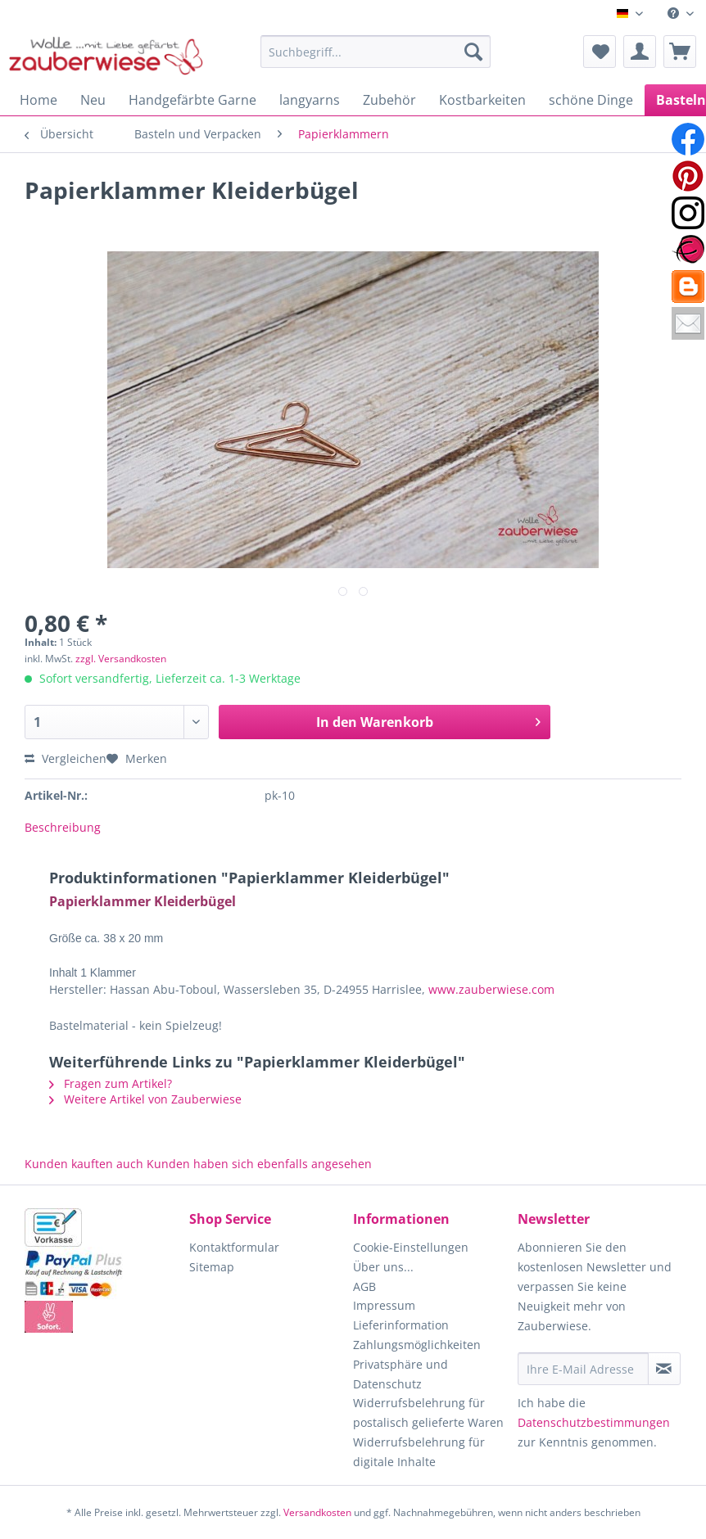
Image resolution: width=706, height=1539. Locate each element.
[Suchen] (473, 51)
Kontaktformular (234, 1247)
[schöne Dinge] (591, 99)
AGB (364, 1286)
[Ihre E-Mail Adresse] (583, 1368)
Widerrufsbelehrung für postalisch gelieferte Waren (428, 1412)
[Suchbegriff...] (375, 51)
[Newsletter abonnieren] (664, 1368)
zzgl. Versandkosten (120, 659)
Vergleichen (65, 758)
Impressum (384, 1305)
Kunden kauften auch (84, 1163)
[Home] (38, 99)
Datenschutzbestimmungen (594, 1422)
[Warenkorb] (679, 51)
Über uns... (383, 1267)
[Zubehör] (389, 99)
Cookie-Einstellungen (410, 1247)
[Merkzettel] (599, 51)
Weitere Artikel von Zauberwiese (145, 1099)
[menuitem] (680, 13)
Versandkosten (317, 1512)
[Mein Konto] (639, 51)
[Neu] (93, 99)
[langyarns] (309, 99)
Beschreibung (63, 827)
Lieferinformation (401, 1325)
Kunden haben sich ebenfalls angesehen (259, 1163)
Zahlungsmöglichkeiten (417, 1344)
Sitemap (211, 1267)
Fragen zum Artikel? (110, 1083)
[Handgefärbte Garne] (192, 99)
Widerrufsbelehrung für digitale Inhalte (419, 1451)
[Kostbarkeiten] (482, 99)
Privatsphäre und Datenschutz (400, 1374)
